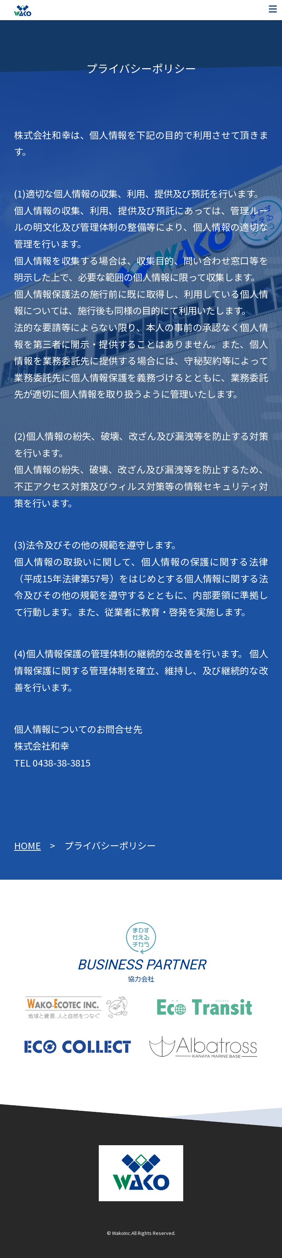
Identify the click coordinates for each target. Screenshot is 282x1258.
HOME (27, 845)
